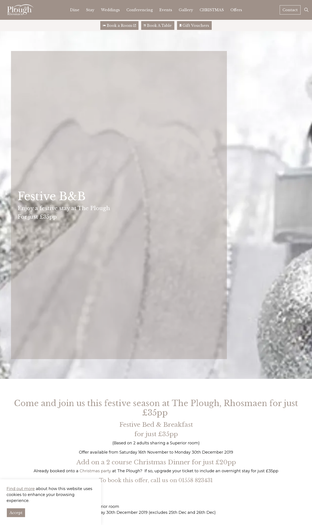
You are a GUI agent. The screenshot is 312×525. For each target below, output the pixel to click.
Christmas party (95, 471)
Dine (74, 10)
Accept (16, 513)
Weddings (110, 10)
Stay (90, 10)
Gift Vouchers (194, 25)
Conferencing (139, 10)
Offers (236, 10)
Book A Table (157, 25)
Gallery (186, 10)
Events (165, 10)
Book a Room (119, 25)
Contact (290, 9)
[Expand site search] (306, 9)
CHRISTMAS (212, 10)
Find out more (21, 489)
